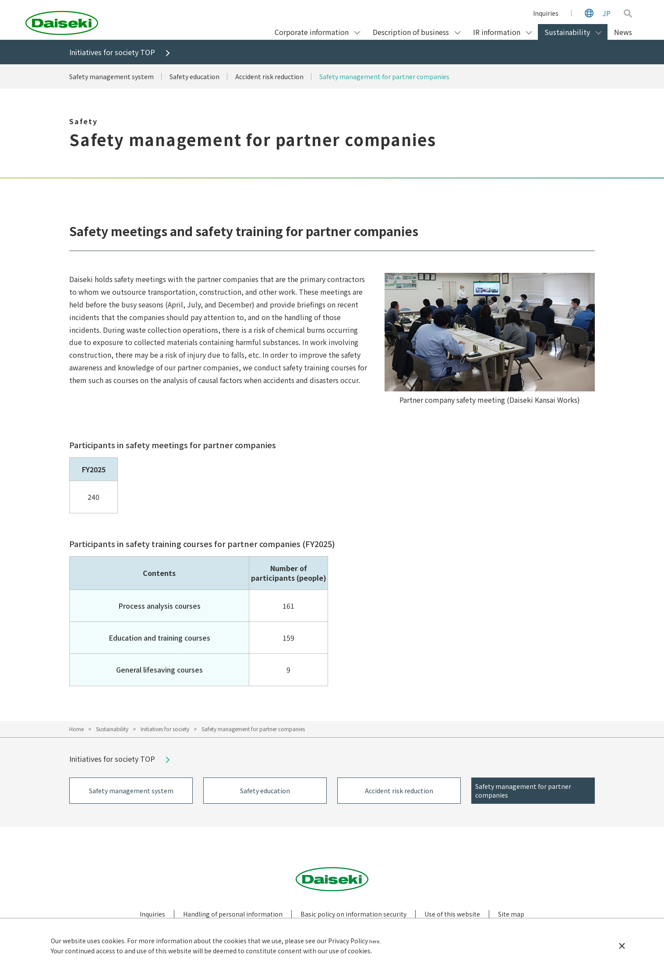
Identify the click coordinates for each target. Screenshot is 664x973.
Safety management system (114, 77)
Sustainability (112, 729)
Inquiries (545, 13)
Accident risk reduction (285, 77)
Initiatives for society (165, 729)
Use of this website (452, 916)
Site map (511, 916)
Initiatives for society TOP (115, 52)
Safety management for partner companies (408, 77)
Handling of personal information (233, 916)
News (623, 32)
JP (606, 13)
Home (76, 729)
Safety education (203, 77)
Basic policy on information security (353, 916)
